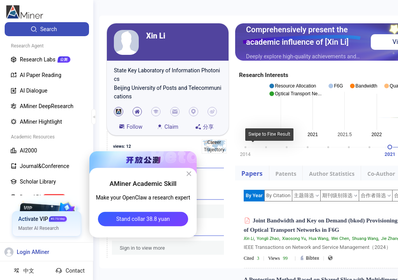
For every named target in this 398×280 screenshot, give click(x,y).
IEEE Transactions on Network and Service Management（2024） (317, 247)
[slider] (390, 147)
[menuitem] (47, 29)
